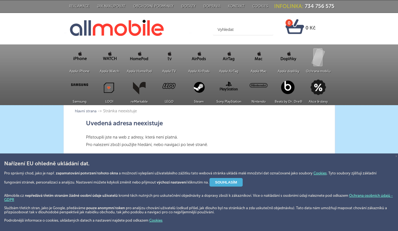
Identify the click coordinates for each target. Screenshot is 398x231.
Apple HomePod (139, 71)
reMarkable (139, 101)
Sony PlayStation (228, 101)
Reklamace (79, 6)
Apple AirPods (199, 71)
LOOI (109, 101)
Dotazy (188, 6)
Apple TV (169, 71)
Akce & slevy (318, 101)
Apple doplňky (288, 71)
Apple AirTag (228, 71)
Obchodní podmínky (153, 6)
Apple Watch (109, 71)
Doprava (211, 6)
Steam (199, 101)
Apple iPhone (79, 71)
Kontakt (236, 6)
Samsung (80, 101)
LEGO (169, 101)
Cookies (260, 6)
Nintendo (259, 101)
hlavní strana (275, 111)
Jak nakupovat (111, 6)
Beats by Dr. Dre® (288, 101)
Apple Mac (259, 71)
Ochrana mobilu (318, 71)
